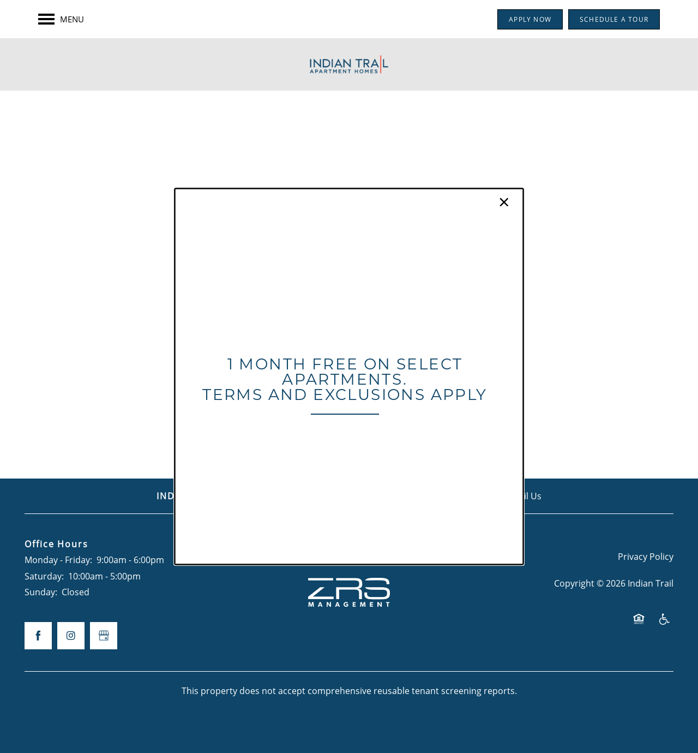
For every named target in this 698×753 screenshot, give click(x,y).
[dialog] (349, 376)
